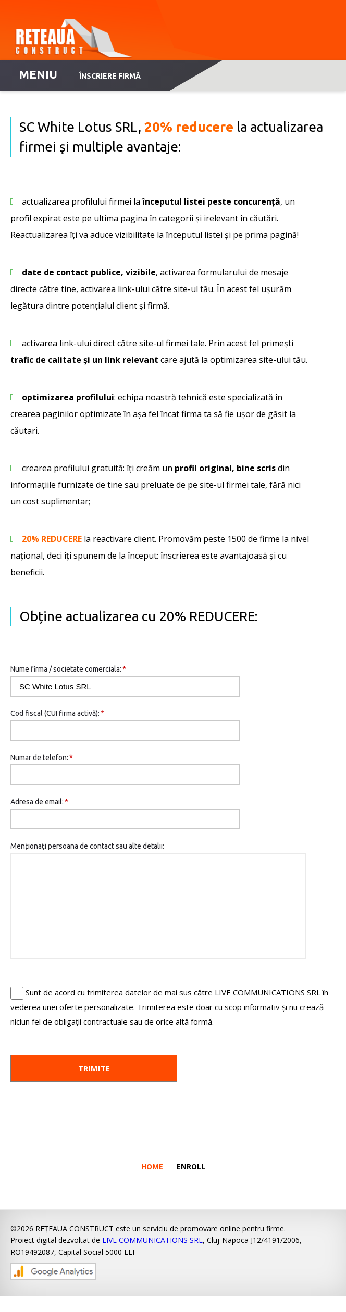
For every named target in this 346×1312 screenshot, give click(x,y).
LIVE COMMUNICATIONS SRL (152, 1255)
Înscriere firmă (110, 76)
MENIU (38, 74)
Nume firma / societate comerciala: (68, 669)
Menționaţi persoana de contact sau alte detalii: (87, 846)
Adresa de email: (39, 802)
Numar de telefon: (41, 757)
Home (152, 1182)
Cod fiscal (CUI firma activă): (57, 713)
